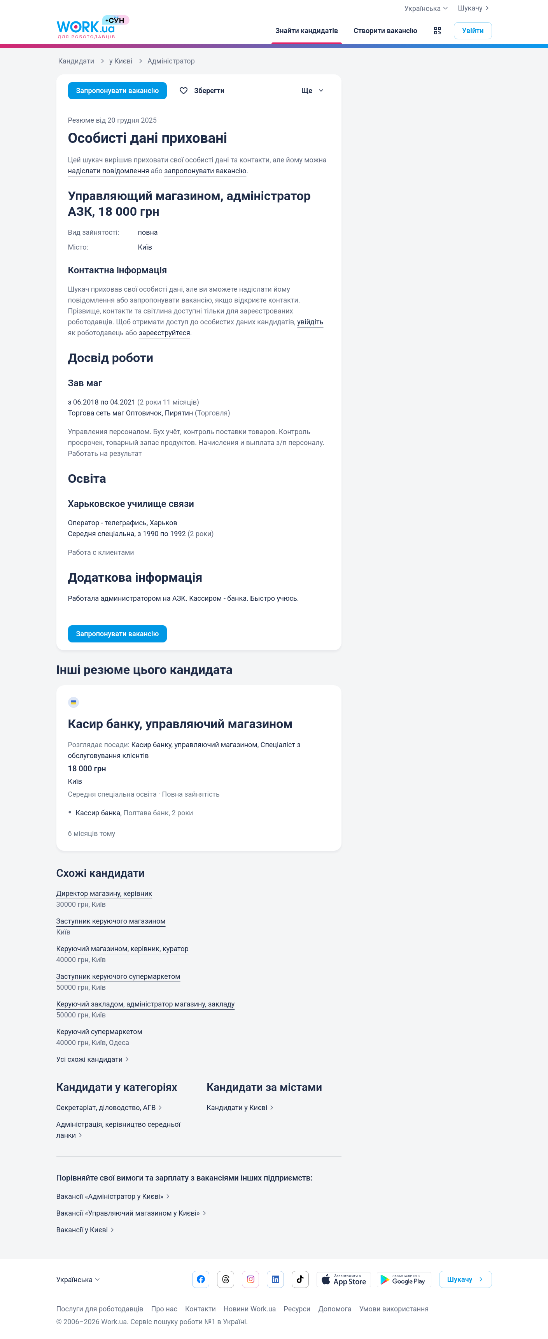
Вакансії (86, 1230)
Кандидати (242, 1107)
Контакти (200, 1309)
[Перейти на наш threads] (225, 1279)
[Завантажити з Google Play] (404, 1279)
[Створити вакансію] (385, 31)
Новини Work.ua (250, 1309)
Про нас (164, 1309)
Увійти (473, 30)
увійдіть (310, 322)
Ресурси (297, 1309)
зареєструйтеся (164, 333)
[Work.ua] (85, 30)
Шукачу (475, 8)
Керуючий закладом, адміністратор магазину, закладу (145, 1004)
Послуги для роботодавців (100, 1309)
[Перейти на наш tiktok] (300, 1279)
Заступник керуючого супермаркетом (118, 976)
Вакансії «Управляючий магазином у (132, 1213)
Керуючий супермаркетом (99, 1032)
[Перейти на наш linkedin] (275, 1279)
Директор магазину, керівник (104, 893)
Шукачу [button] (466, 1279)
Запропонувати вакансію (117, 90)
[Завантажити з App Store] (344, 1279)
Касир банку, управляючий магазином (180, 723)
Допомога (334, 1309)
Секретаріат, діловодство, (110, 1107)
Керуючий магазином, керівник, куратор (122, 949)
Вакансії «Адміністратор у (114, 1196)
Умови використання (394, 1309)
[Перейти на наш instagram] (250, 1279)
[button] (437, 31)
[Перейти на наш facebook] (200, 1279)
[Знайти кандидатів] (306, 31)
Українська (79, 1279)
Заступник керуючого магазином (111, 921)
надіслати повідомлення (108, 171)
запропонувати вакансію (205, 171)
